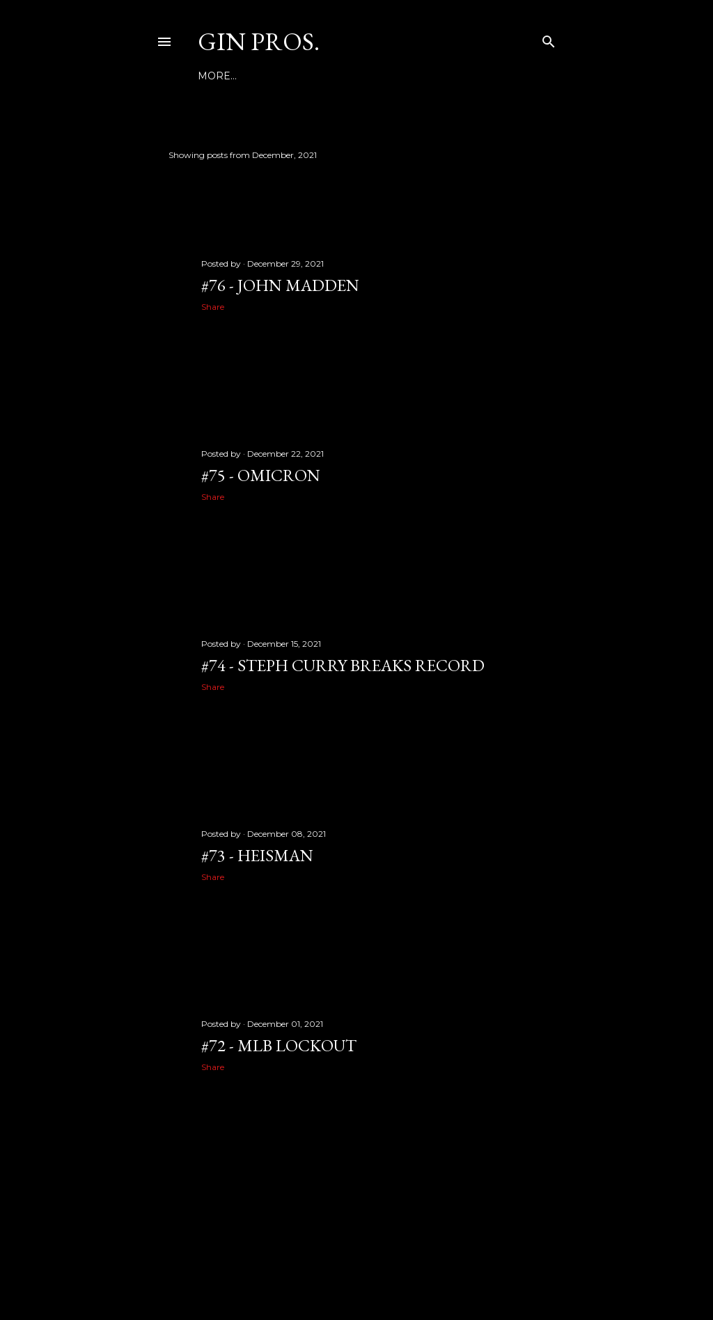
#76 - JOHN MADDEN (280, 285)
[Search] (548, 38)
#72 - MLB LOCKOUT (278, 1045)
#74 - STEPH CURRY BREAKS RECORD (343, 665)
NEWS (255, 76)
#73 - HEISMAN (257, 855)
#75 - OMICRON (260, 475)
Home (214, 76)
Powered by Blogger (356, 1254)
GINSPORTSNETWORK (337, 76)
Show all (519, 155)
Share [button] (212, 306)
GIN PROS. (259, 41)
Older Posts (520, 1168)
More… (422, 76)
